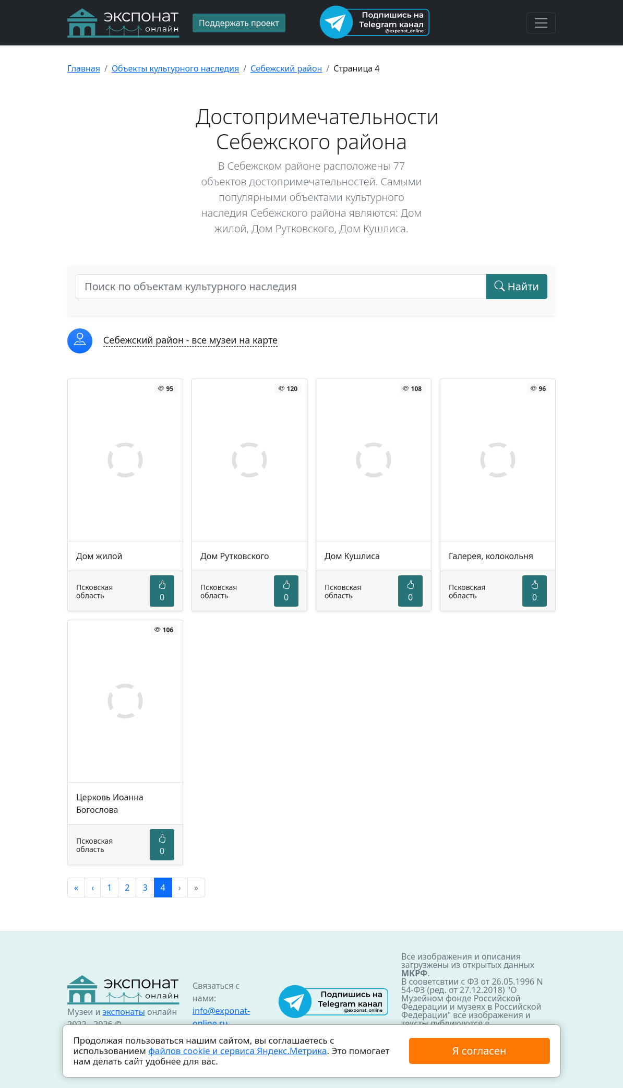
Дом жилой (99, 556)
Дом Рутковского (234, 556)
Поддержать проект (239, 23)
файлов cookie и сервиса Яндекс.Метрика (237, 1051)
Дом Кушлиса (352, 556)
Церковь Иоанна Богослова (109, 803)
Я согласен (479, 1051)
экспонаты (123, 1012)
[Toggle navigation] (541, 23)
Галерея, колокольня (491, 556)
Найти (517, 286)
